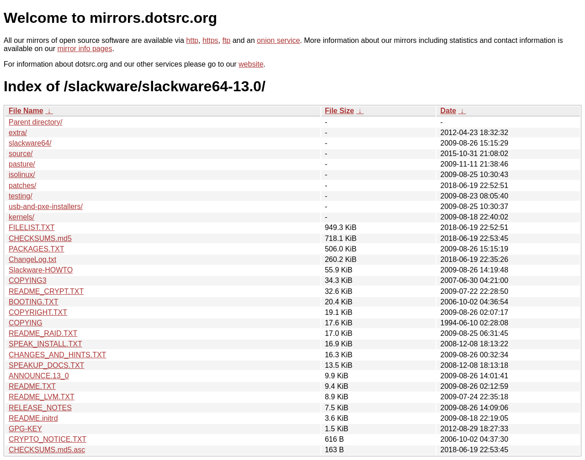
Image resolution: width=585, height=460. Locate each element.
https (210, 40)
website (251, 64)
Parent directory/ (35, 122)
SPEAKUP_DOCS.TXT (46, 365)
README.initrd (33, 418)
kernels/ (21, 217)
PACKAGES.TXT (36, 249)
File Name (26, 111)
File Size (339, 111)
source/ (20, 153)
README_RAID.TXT (43, 333)
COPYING (26, 323)
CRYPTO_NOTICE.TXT (47, 439)
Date (448, 111)
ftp (226, 40)
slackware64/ (30, 143)
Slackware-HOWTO (41, 270)
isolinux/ (22, 174)
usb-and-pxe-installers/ (46, 206)
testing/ (20, 196)
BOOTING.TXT (33, 302)
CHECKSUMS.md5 (40, 238)
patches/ (22, 185)
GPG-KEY (25, 429)
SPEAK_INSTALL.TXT (45, 344)
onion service (278, 40)
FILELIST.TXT (31, 227)
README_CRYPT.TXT (46, 291)
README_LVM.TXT (41, 397)
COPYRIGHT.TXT (38, 312)
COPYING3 (28, 280)
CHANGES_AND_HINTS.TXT (57, 355)
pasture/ (22, 164)
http (192, 40)
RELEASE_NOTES (40, 408)
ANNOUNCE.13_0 (39, 376)
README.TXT (32, 386)
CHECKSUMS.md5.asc (47, 450)
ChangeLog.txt (32, 259)
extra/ (18, 132)
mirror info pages (84, 48)
